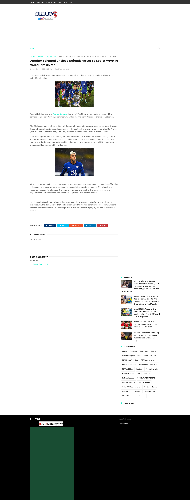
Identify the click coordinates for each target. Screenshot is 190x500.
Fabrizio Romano (60, 114)
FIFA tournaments (147, 146)
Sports (146, 173)
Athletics (133, 137)
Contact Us (51, 2)
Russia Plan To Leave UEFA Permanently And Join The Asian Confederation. (145, 110)
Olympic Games (144, 169)
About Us (40, 2)
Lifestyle (147, 160)
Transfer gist (51, 56)
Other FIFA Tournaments (131, 173)
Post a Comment (40, 264)
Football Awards (152, 155)
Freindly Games (128, 160)
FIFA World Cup (127, 155)
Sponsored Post (65, 2)
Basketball (144, 137)
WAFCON (125, 182)
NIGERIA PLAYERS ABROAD (146, 164)
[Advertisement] (116, 25)
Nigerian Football (128, 169)
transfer (125, 178)
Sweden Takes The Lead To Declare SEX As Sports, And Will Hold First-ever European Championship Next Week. (146, 86)
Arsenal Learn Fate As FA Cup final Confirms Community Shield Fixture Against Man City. (146, 123)
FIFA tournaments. (129, 151)
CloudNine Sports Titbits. (131, 142)
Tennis (154, 173)
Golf (138, 160)
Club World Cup (150, 142)
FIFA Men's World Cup (130, 146)
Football (41, 56)
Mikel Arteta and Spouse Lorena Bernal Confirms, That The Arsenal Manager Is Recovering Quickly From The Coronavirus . (140, 72)
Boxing (153, 137)
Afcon (124, 137)
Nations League (128, 164)
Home (32, 2)
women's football (138, 182)
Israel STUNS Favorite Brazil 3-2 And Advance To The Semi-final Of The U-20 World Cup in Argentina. (147, 99)
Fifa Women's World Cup (148, 151)
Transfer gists (149, 178)
